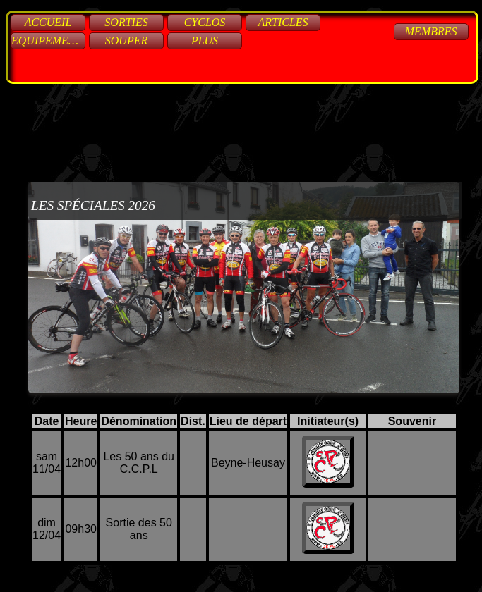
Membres (431, 31)
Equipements (48, 41)
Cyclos (205, 22)
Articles (283, 22)
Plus (204, 41)
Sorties (125, 22)
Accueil (48, 22)
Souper (126, 41)
